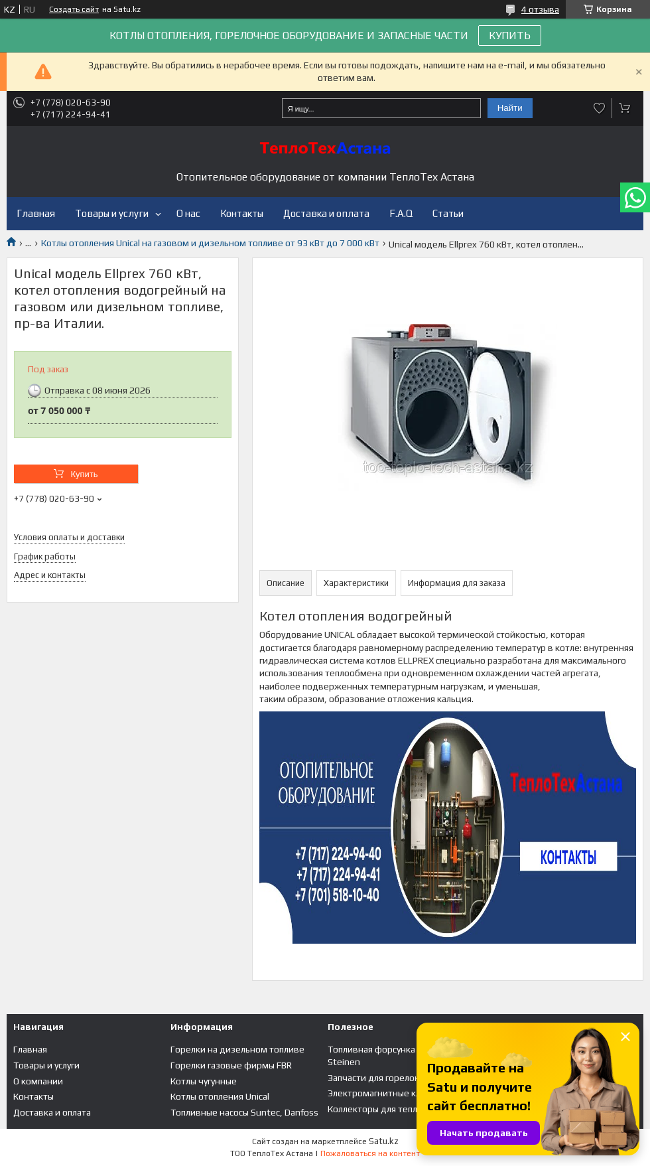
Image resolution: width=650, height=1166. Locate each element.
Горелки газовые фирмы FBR (231, 1065)
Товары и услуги (112, 213)
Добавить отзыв (599, 108)
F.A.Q (401, 213)
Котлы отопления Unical (219, 1096)
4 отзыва (540, 9)
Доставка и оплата (326, 213)
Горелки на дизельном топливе (237, 1049)
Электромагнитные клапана (386, 1093)
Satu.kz (384, 1141)
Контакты (241, 213)
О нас (188, 213)
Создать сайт (74, 9)
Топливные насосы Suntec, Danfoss (244, 1112)
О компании (38, 1081)
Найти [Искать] (510, 108)
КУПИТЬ (510, 35)
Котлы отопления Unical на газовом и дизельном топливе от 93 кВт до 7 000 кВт (210, 243)
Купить (84, 474)
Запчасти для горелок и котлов (393, 1077)
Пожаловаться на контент (370, 1153)
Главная (36, 213)
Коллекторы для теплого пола (390, 1109)
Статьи (448, 213)
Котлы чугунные (203, 1081)
